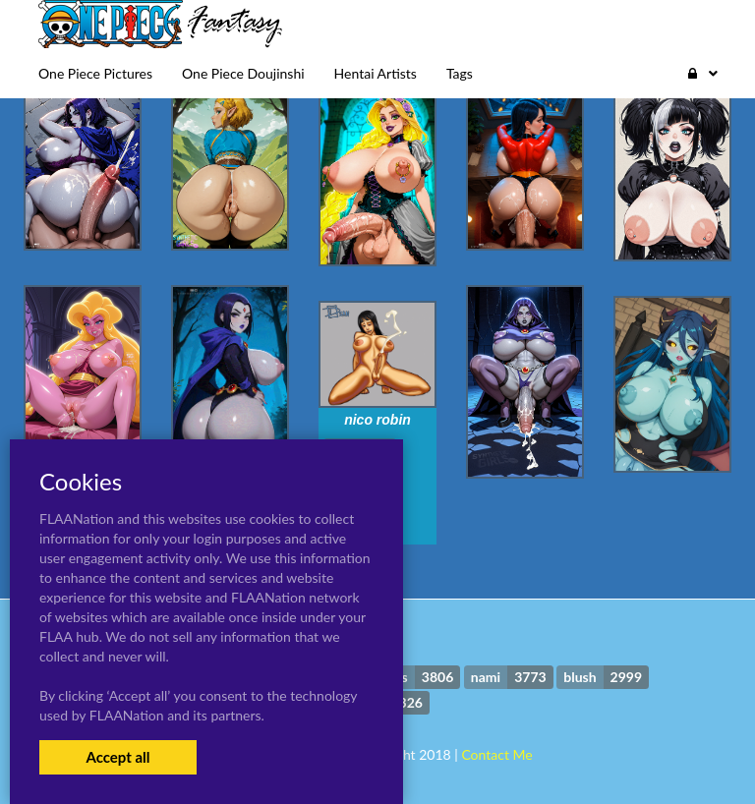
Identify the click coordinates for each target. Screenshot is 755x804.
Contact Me (496, 754)
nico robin (377, 420)
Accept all (117, 757)
